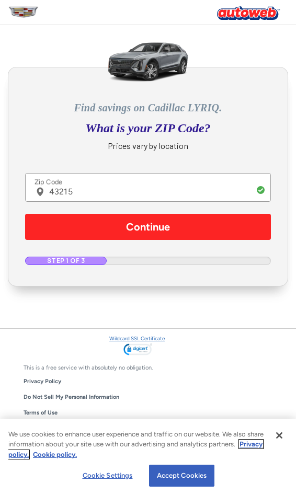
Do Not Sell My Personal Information (71, 397)
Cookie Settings (108, 475)
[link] (137, 350)
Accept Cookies (182, 475)
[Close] (279, 435)
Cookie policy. (55, 454)
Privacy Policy (42, 381)
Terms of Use (41, 412)
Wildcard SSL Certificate (137, 338)
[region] (148, 457)
